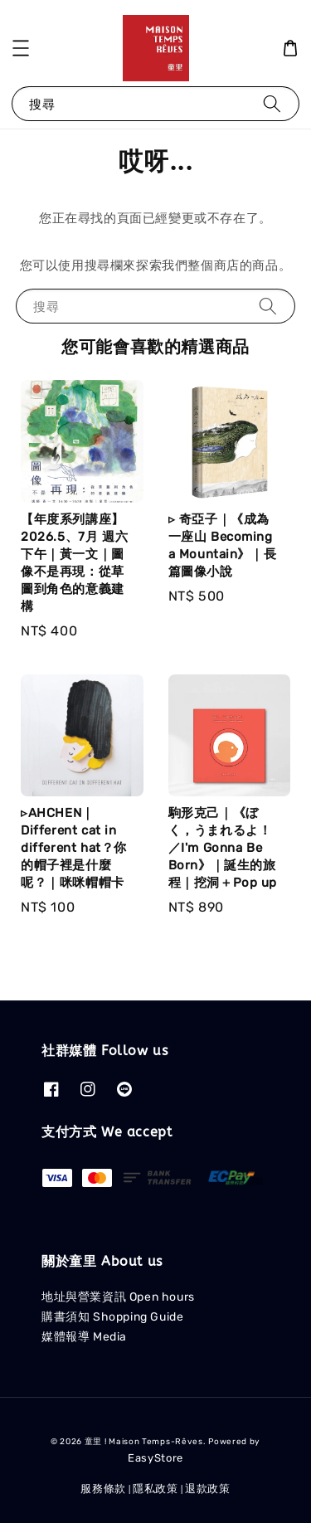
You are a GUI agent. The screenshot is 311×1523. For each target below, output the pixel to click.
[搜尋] (272, 103)
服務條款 (103, 1488)
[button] (20, 48)
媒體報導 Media (84, 1337)
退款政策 (208, 1488)
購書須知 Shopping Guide (112, 1317)
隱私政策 (155, 1488)
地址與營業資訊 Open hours (118, 1297)
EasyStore (155, 1458)
